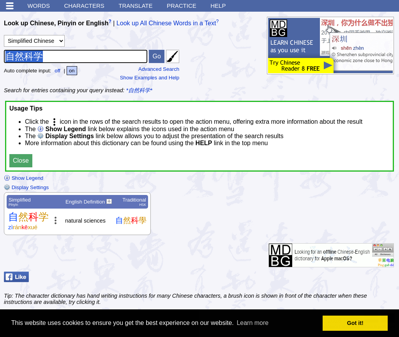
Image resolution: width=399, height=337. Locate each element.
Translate (135, 5)
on (72, 71)
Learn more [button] (252, 322)
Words (38, 5)
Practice (181, 5)
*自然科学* (139, 90)
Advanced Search (158, 69)
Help (218, 5)
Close (21, 160)
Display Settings (26, 187)
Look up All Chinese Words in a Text (166, 23)
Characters (84, 5)
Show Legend (23, 178)
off (57, 71)
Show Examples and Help (150, 78)
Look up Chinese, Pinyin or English (56, 23)
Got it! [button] (355, 323)
